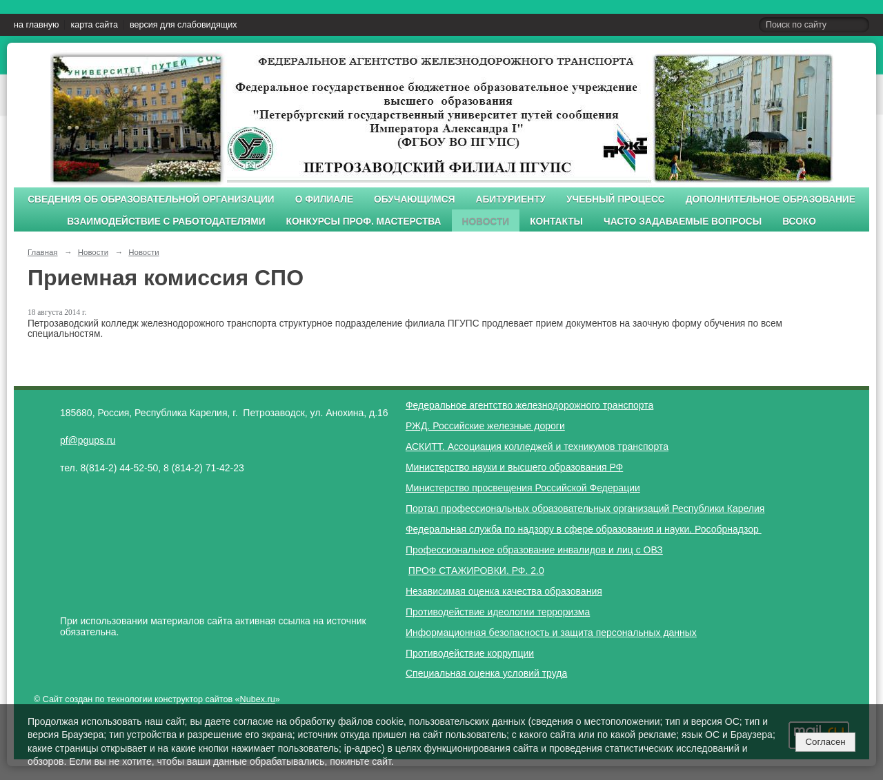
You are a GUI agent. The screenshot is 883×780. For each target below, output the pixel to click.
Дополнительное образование (770, 199)
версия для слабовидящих (183, 25)
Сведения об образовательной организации (151, 199)
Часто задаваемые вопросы (683, 221)
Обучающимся (414, 199)
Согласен (825, 742)
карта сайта (94, 25)
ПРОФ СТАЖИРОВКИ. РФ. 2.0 (476, 570)
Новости (486, 221)
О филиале (324, 199)
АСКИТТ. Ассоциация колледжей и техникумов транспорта (537, 446)
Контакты (556, 221)
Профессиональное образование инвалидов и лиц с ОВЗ (534, 549)
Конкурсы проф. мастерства (364, 221)
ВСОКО (799, 221)
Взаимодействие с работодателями (166, 221)
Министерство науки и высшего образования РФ (514, 467)
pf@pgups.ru (87, 440)
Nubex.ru (257, 699)
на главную (36, 25)
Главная (43, 252)
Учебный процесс (615, 199)
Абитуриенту (511, 199)
